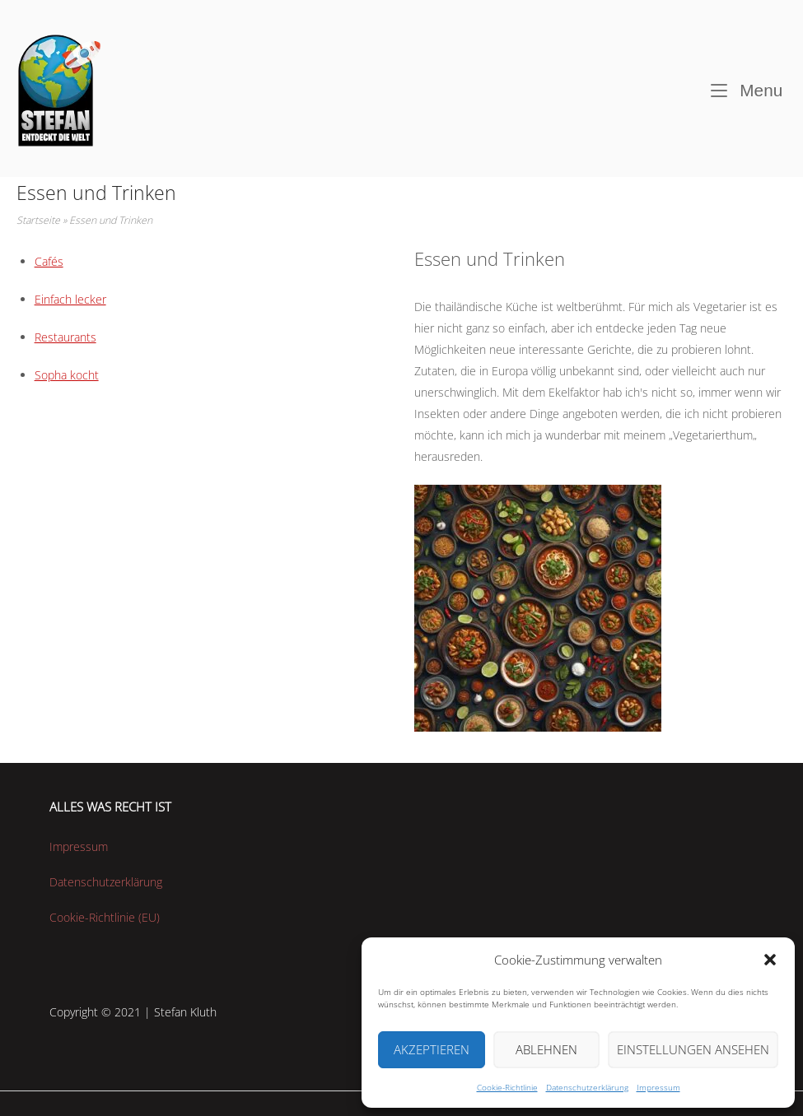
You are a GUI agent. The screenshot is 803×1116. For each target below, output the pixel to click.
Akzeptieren (431, 1049)
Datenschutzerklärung (587, 1087)
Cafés (49, 261)
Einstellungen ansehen (693, 1049)
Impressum (658, 1087)
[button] (770, 959)
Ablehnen (546, 1049)
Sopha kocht (67, 375)
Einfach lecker (70, 299)
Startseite (38, 220)
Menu (747, 88)
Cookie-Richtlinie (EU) (104, 917)
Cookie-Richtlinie (507, 1087)
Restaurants (65, 337)
